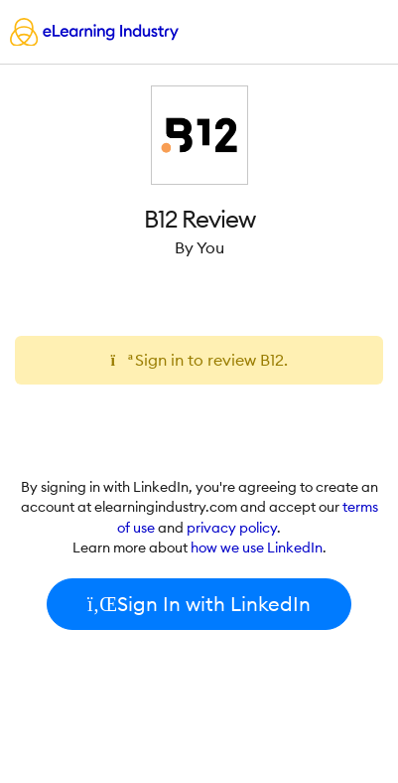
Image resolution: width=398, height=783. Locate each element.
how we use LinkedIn (257, 547)
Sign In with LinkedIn (199, 603)
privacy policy (232, 528)
